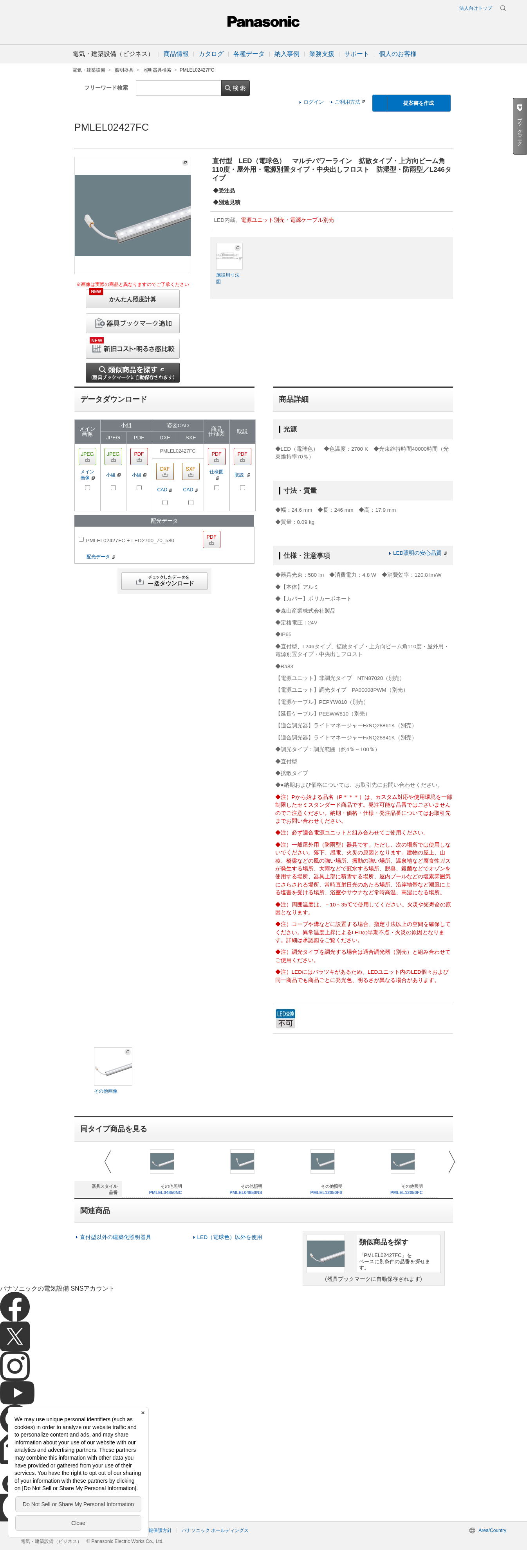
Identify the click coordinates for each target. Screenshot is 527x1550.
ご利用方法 (350, 102)
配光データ (101, 556)
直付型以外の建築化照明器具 (115, 1237)
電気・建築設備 (88, 70)
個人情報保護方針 (153, 1530)
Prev (108, 1162)
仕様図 (216, 474)
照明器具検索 (157, 70)
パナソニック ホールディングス (215, 1530)
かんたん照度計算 (122, 296)
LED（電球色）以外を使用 (229, 1237)
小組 (113, 475)
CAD (165, 490)
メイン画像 (87, 474)
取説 (242, 475)
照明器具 (124, 70)
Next (452, 1162)
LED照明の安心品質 (420, 553)
